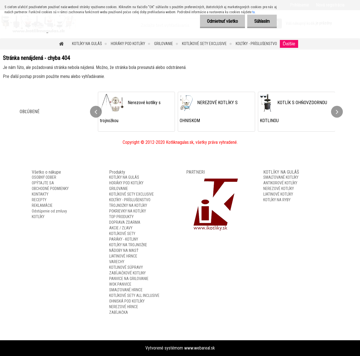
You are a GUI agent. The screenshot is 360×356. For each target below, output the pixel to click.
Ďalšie (289, 43)
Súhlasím (262, 21)
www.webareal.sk (199, 348)
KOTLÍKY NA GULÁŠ (87, 43)
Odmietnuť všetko (222, 21)
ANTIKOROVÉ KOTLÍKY (280, 183)
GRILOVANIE (163, 43)
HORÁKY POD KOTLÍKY (128, 43)
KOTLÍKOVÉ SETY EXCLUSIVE (204, 43)
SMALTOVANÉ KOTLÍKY (280, 177)
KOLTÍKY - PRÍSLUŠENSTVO (256, 43)
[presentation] (96, 112)
